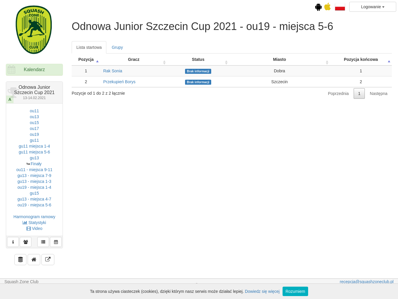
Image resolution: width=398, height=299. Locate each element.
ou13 (34, 116)
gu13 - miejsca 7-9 (34, 175)
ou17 (34, 128)
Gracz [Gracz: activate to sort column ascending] (134, 59)
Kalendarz (34, 69)
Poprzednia (338, 93)
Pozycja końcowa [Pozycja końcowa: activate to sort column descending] (361, 59)
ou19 (34, 134)
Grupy (117, 47)
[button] (340, 6)
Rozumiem (295, 291)
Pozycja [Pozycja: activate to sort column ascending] (86, 59)
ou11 (34, 110)
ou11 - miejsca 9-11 (34, 169)
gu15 (34, 193)
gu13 (34, 158)
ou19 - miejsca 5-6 (34, 205)
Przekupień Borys (119, 81)
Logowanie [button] (372, 6)
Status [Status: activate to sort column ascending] (198, 59)
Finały (36, 163)
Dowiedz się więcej (262, 291)
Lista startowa (89, 47)
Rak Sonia (112, 71)
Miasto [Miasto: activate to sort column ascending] (279, 59)
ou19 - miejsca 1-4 (34, 187)
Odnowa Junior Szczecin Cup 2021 (34, 92)
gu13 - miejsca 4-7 (34, 199)
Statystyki (34, 222)
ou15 (34, 122)
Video (34, 228)
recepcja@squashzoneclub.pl (367, 281)
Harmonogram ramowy (34, 216)
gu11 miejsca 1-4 (34, 146)
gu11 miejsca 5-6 (34, 152)
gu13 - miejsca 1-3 (34, 181)
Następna (378, 93)
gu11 (34, 140)
